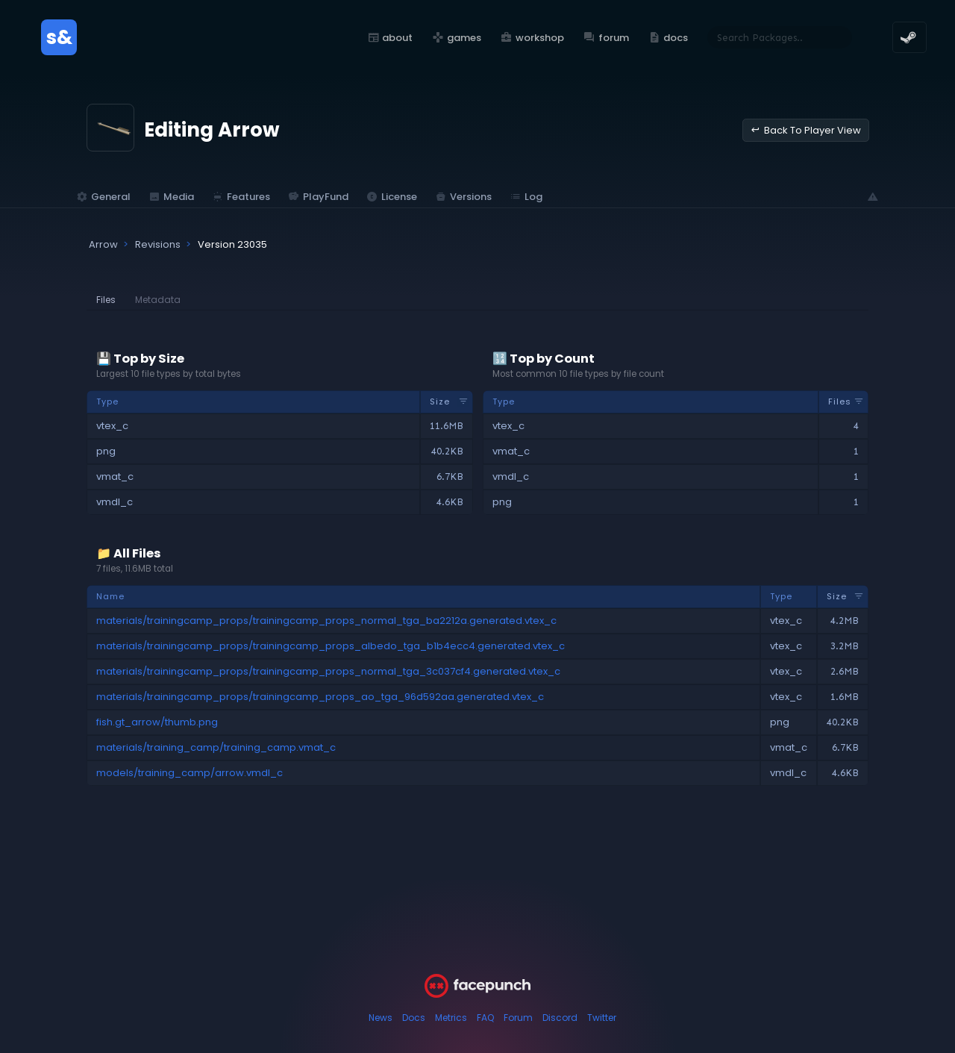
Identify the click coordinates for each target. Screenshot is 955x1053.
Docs (413, 1017)
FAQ (485, 1017)
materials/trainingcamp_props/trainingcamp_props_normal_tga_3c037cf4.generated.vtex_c (328, 671)
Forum (518, 1017)
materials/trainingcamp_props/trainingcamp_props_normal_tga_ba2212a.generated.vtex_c (326, 620)
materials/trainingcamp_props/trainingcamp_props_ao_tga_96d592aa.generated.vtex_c (320, 697)
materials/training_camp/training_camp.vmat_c (216, 747)
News (380, 1017)
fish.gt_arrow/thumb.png (157, 722)
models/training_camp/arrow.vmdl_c (189, 773)
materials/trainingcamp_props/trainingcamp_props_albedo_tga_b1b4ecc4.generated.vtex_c (330, 646)
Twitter (601, 1017)
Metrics (451, 1017)
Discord (559, 1017)
